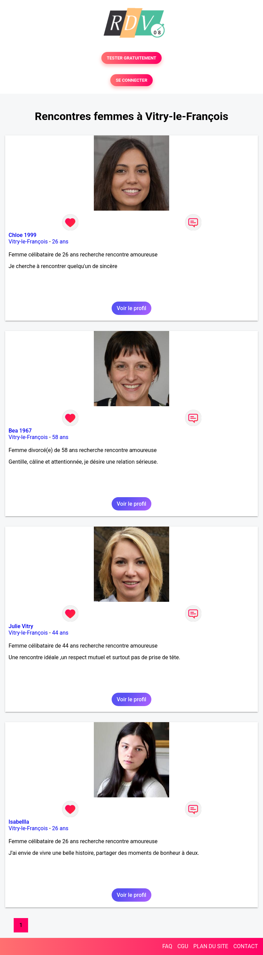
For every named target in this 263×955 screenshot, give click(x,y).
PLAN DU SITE (210, 946)
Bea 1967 (20, 430)
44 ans (60, 632)
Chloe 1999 (22, 235)
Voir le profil (131, 308)
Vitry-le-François (28, 241)
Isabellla (19, 822)
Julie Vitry (21, 626)
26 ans (60, 241)
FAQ (167, 946)
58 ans (60, 437)
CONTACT (245, 946)
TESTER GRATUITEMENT (131, 58)
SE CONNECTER (131, 80)
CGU (182, 946)
